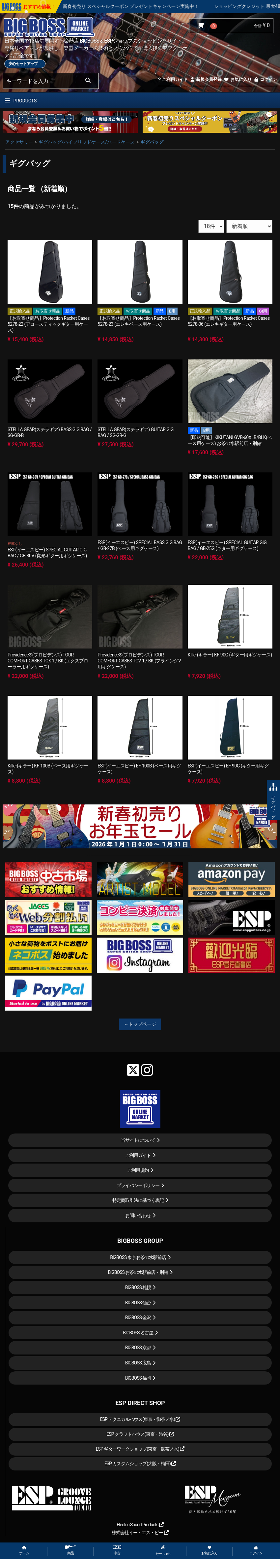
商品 (70, 1550)
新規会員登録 (206, 79)
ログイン (265, 79)
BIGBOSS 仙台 (138, 1302)
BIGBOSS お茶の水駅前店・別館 (138, 1272)
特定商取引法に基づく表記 (138, 1200)
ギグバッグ (151, 142)
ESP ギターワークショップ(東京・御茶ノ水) (140, 1449)
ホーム (24, 1550)
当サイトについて (138, 1140)
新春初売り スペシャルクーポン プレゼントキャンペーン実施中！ (151, 6)
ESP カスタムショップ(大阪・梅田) (140, 1463)
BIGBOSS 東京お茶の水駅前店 (138, 1257)
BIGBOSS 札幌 (138, 1287)
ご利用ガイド (172, 79)
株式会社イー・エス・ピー (140, 1532)
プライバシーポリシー (138, 1185)
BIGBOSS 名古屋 (138, 1332)
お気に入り (237, 79)
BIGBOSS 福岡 (138, 1378)
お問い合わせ (138, 1215)
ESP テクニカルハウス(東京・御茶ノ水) (140, 1419)
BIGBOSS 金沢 (138, 1317)
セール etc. (163, 1550)
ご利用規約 (138, 1170)
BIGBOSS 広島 (138, 1362)
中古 (117, 1550)
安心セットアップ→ (25, 63)
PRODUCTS (21, 100)
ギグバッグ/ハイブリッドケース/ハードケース (87, 142)
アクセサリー (19, 142)
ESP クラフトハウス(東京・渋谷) (140, 1434)
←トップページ (140, 1024)
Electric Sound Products (140, 1524)
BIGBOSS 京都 (138, 1347)
